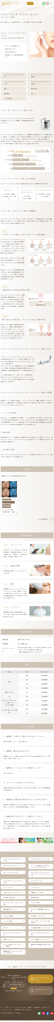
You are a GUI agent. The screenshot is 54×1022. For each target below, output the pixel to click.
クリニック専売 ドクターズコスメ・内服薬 (12, 949)
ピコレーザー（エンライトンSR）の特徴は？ (41, 76)
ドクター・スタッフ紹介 (20, 1012)
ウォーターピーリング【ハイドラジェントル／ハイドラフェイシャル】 (40, 875)
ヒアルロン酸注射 (8, 918)
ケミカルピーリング (36, 882)
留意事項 (6, 94)
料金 (32, 94)
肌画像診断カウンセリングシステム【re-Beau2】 (13, 955)
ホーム (9, 970)
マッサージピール (8, 889)
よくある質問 (8, 99)
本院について (9, 1012)
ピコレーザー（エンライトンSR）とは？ (14, 76)
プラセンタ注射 (35, 905)
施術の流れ (34, 89)
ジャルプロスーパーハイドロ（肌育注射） (40, 924)
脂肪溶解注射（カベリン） (11, 912)
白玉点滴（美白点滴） (10, 900)
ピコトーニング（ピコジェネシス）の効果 (41, 83)
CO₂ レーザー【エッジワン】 (12, 874)
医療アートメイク (8, 943)
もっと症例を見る (43, 520)
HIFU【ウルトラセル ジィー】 (12, 867)
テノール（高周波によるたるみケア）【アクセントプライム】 (40, 868)
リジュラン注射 (8, 924)
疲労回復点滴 (35, 900)
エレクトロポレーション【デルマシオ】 (13, 883)
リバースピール (35, 889)
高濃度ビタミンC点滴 (37, 894)
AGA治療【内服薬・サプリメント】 (41, 931)
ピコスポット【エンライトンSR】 (40, 860)
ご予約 (30, 3)
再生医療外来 (37, 1012)
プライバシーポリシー (7, 1014)
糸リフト (6, 931)
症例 (5, 89)
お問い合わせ (38, 3)
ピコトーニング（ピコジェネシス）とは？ (14, 83)
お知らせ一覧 (45, 1012)
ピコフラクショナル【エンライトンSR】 (13, 861)
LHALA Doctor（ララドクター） (13, 894)
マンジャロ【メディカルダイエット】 (13, 936)
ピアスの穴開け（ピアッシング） (40, 943)
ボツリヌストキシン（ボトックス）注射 (13, 905)
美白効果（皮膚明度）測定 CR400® (40, 949)
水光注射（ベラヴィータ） (38, 918)
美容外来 (15, 970)
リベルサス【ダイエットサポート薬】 (40, 936)
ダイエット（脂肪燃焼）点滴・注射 (40, 912)
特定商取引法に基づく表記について (23, 1014)
